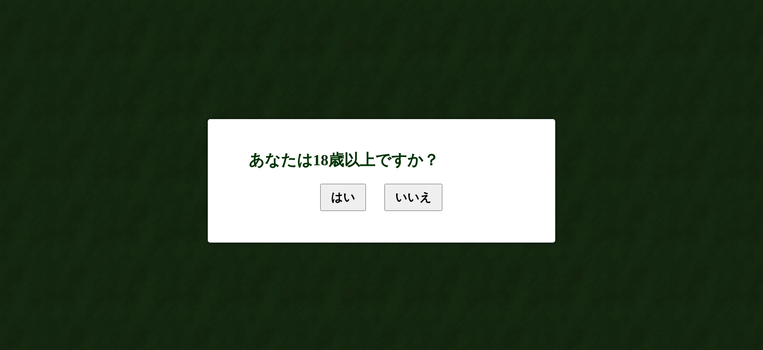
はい (343, 197)
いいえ (413, 197)
